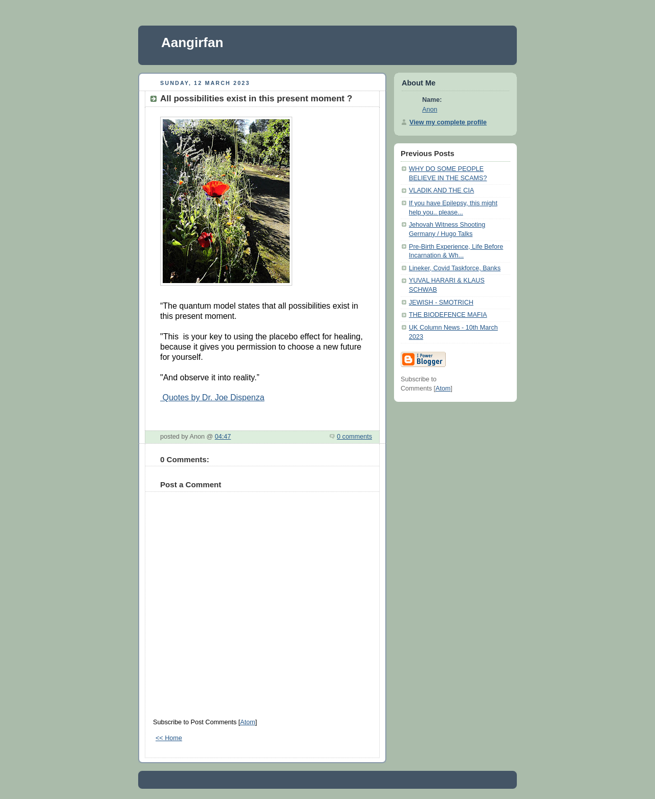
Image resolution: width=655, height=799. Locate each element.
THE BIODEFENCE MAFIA (448, 314)
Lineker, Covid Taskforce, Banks (454, 268)
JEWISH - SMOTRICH (441, 302)
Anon (429, 109)
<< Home (169, 738)
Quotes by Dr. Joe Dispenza (212, 397)
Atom (247, 722)
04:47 (223, 436)
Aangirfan (192, 42)
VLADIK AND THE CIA (441, 190)
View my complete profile (448, 122)
